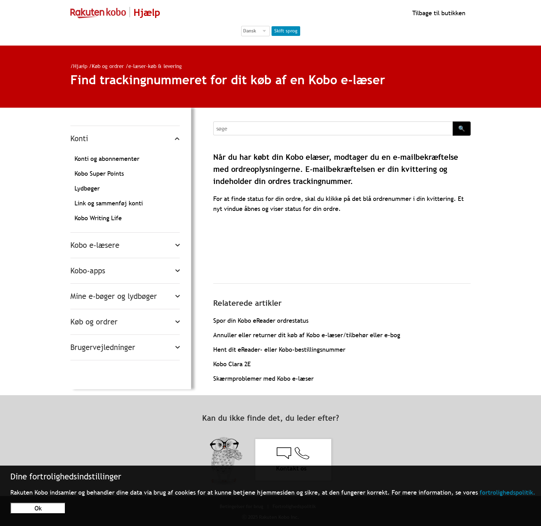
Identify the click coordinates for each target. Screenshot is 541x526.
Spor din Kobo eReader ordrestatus (260, 320)
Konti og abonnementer (107, 159)
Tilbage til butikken (438, 13)
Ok (38, 508)
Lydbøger (87, 188)
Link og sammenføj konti (109, 203)
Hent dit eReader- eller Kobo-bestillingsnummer (279, 349)
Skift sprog (285, 31)
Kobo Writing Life (98, 218)
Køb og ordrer (108, 65)
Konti (79, 138)
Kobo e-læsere (94, 245)
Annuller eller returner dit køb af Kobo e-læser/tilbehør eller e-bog (306, 335)
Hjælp (80, 65)
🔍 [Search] (461, 128)
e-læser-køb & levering (155, 65)
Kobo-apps (87, 270)
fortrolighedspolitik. (507, 492)
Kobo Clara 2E (232, 364)
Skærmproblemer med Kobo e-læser (263, 378)
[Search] (333, 128)
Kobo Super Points (99, 173)
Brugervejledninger (102, 347)
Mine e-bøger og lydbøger (113, 296)
